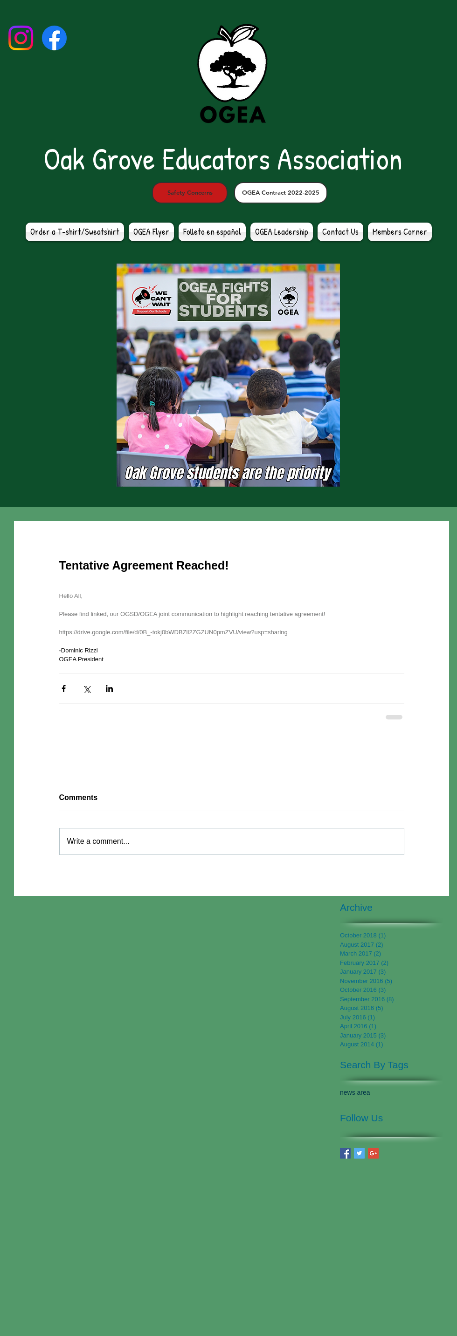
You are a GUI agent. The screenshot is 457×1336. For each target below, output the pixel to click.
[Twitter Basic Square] (359, 1153)
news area (355, 1092)
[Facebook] (54, 37)
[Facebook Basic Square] (345, 1153)
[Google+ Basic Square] (373, 1153)
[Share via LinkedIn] (109, 688)
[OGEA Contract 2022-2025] (280, 192)
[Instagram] (20, 37)
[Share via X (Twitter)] (86, 688)
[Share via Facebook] (63, 688)
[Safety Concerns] (190, 192)
